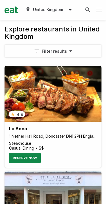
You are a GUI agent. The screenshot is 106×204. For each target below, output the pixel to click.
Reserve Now (25, 158)
